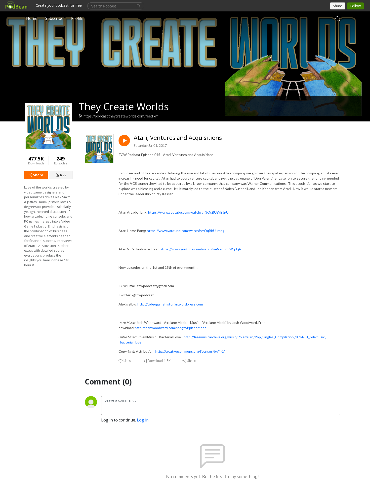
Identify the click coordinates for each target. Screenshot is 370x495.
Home (31, 18)
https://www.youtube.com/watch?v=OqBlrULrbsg (185, 230)
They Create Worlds (124, 106)
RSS (60, 175)
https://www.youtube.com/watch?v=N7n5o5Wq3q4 (200, 249)
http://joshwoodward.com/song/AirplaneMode (170, 328)
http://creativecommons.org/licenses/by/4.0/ (190, 351)
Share (36, 175)
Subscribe (54, 18)
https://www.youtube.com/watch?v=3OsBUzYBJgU (188, 212)
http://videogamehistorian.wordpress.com (170, 304)
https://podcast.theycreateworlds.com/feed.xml (119, 116)
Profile (77, 18)
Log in (143, 420)
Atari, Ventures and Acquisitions (178, 137)
